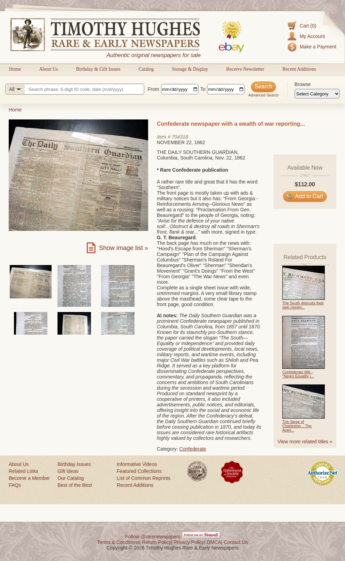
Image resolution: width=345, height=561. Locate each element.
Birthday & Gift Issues (98, 69)
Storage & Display (190, 69)
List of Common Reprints (143, 478)
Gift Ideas (68, 471)
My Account (312, 36)
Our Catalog (71, 478)
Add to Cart (305, 196)
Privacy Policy (189, 542)
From (153, 89)
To (203, 89)
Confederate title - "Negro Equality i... (298, 374)
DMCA (214, 542)
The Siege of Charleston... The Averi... (297, 426)
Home (15, 69)
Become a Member (29, 478)
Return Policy (156, 542)
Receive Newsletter (245, 69)
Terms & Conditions (118, 542)
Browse (302, 84)
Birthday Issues (74, 464)
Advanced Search (263, 95)
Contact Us (236, 542)
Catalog (146, 69)
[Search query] (74, 89)
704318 (180, 137)
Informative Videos (137, 464)
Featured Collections (139, 471)
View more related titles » (305, 441)
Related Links (23, 471)
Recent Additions (299, 69)
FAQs (15, 485)
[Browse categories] (317, 94)
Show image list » (123, 247)
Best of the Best (75, 485)
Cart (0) (308, 26)
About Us (48, 69)
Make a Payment (318, 46)
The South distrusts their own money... (303, 305)
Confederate (192, 449)
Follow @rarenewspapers (153, 536)
